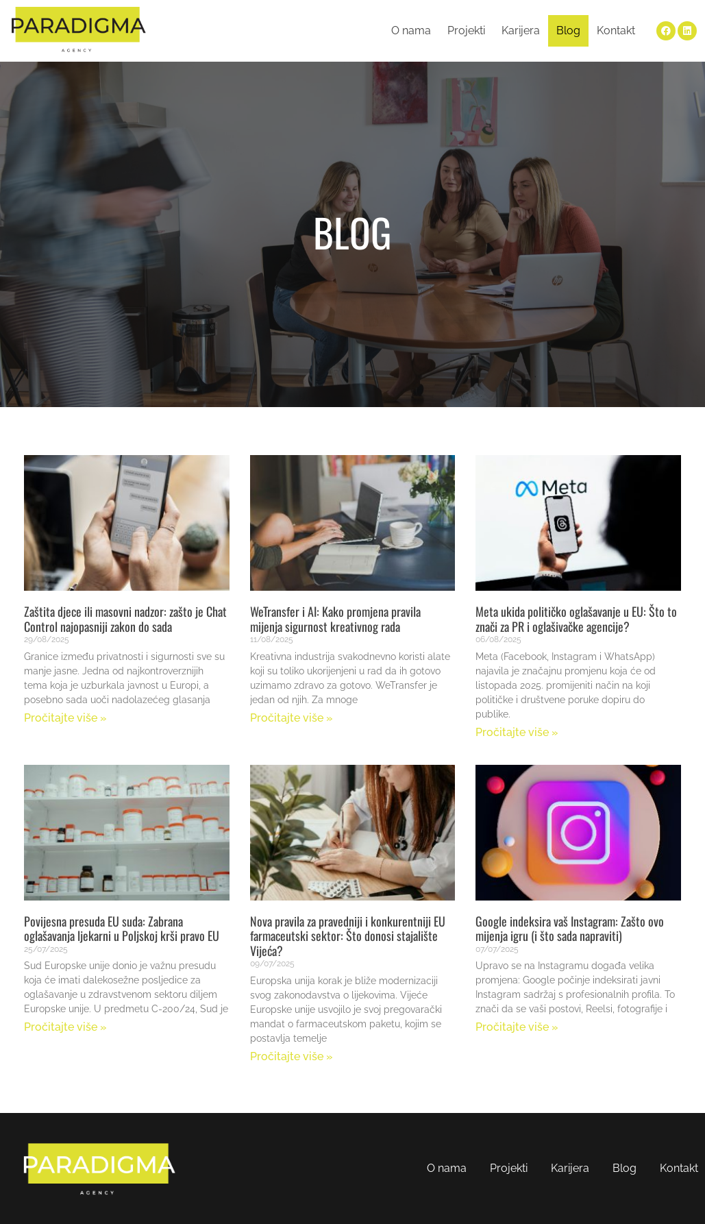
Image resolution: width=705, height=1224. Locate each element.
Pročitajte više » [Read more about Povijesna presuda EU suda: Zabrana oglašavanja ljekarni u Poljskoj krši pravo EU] (65, 1026)
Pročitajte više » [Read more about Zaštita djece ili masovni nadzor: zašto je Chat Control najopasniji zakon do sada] (65, 717)
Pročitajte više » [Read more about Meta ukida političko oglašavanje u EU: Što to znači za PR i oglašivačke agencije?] (516, 732)
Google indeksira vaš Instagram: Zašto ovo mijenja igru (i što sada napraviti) (569, 928)
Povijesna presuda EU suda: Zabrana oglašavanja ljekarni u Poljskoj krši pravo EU (121, 928)
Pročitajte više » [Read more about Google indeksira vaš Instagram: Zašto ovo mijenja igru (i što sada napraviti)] (516, 1026)
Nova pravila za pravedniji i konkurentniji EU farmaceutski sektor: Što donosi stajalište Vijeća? (347, 935)
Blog (568, 30)
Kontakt (616, 30)
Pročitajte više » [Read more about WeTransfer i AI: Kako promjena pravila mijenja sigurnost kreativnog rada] (291, 717)
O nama (411, 30)
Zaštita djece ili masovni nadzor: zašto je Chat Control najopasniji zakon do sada (125, 618)
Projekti (466, 30)
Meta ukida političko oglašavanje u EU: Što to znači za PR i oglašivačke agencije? (576, 618)
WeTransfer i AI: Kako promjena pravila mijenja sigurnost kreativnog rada (335, 618)
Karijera (521, 30)
